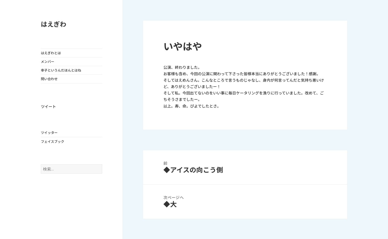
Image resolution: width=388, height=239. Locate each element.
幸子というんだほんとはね (61, 70)
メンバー (47, 62)
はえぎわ (53, 24)
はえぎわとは (51, 53)
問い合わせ (49, 79)
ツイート (48, 106)
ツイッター (49, 133)
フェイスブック (52, 142)
